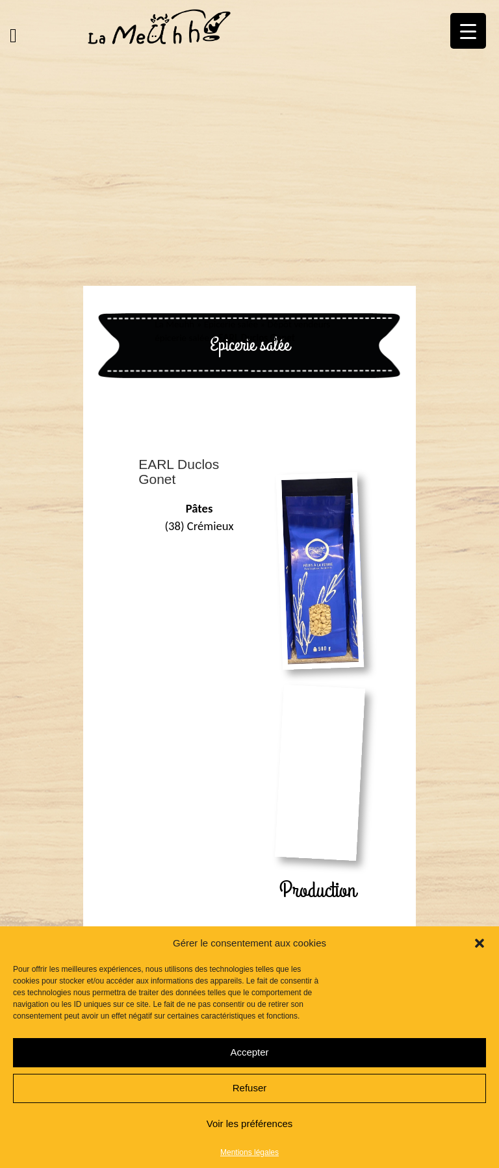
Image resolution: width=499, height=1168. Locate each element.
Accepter (249, 1052)
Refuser (250, 1087)
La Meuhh (174, 324)
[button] (479, 943)
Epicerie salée (231, 324)
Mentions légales (249, 1152)
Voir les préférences (250, 1123)
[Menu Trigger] (468, 31)
